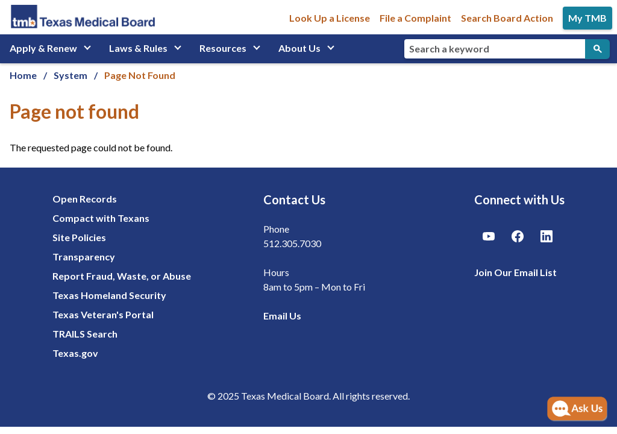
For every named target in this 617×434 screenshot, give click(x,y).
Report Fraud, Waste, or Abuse (121, 275)
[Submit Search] (597, 49)
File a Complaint (415, 18)
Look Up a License (329, 18)
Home (23, 75)
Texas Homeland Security (109, 295)
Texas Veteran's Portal (103, 314)
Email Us (282, 315)
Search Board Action (507, 18)
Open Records (84, 198)
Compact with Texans (100, 218)
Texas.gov (75, 353)
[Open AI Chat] (577, 409)
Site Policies (79, 237)
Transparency (83, 256)
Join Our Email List (515, 272)
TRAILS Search (84, 333)
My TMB (587, 18)
